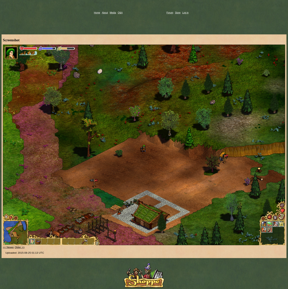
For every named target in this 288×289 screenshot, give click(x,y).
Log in (185, 12)
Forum (170, 12)
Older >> (20, 247)
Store (178, 12)
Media (113, 12)
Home (97, 12)
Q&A (120, 12)
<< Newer (8, 247)
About (105, 12)
